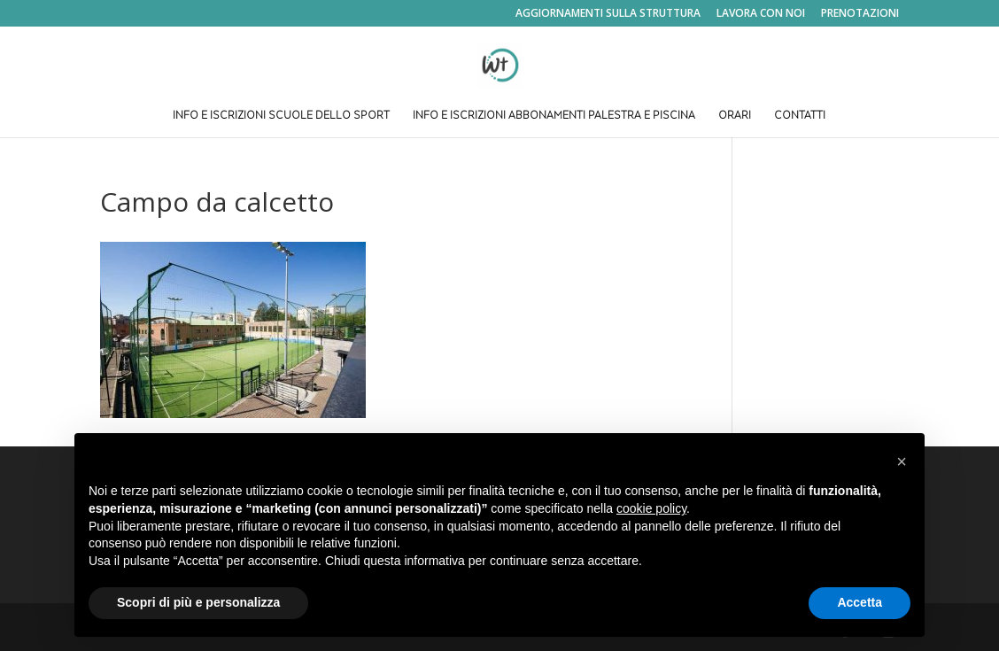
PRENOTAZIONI (860, 14)
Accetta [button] (859, 602)
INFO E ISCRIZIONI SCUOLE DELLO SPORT (281, 116)
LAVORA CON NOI (760, 14)
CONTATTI (799, 116)
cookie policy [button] (651, 508)
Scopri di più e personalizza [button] (198, 602)
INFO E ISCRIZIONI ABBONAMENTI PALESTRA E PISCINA (554, 116)
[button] (901, 461)
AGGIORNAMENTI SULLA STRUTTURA (608, 14)
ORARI (734, 116)
